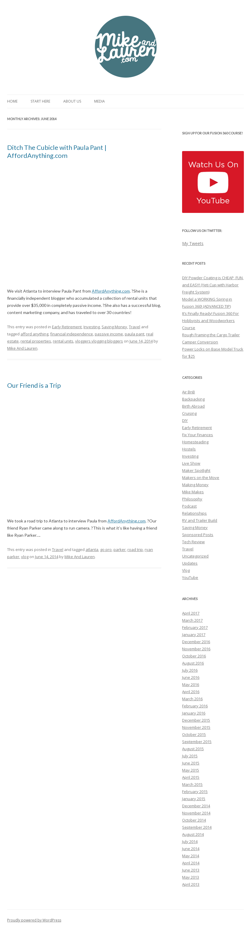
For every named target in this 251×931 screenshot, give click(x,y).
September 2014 (196, 827)
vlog (25, 556)
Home (12, 101)
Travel (134, 326)
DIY (185, 420)
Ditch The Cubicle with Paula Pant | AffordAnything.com (57, 151)
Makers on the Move (200, 477)
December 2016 (196, 641)
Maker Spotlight (196, 470)
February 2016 (195, 706)
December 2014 (196, 805)
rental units (63, 341)
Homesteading (195, 442)
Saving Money (114, 326)
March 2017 (192, 620)
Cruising (189, 413)
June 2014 (190, 848)
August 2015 (193, 748)
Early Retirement (67, 326)
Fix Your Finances (197, 434)
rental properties (35, 341)
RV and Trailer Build (199, 520)
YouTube (190, 577)
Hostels (189, 449)
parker (119, 549)
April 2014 (190, 863)
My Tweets (192, 243)
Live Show (191, 463)
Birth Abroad (193, 406)
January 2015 (193, 798)
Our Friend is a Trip (34, 385)
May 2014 (190, 855)
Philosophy (192, 499)
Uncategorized (195, 556)
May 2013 (190, 877)
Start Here (40, 101)
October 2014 (194, 820)
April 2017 (190, 613)
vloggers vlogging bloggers (99, 341)
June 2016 (190, 677)
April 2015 (190, 777)
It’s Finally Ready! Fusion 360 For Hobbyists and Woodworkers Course (210, 320)
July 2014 (190, 841)
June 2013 (190, 870)
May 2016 (190, 684)
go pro (106, 549)
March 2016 (192, 698)
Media (99, 101)
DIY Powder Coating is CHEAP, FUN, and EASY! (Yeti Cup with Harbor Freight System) (213, 285)
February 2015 (195, 791)
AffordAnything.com (111, 290)
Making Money (195, 484)
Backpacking (193, 399)
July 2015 (190, 756)
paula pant (134, 334)
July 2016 (190, 670)
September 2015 (196, 741)
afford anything (34, 334)
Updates (190, 563)
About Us (72, 101)
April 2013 (190, 884)
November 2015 (196, 727)
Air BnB (188, 392)
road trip (135, 549)
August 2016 (193, 663)
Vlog (186, 570)
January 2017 (193, 634)
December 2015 (196, 720)
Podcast (189, 506)
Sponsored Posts (197, 534)
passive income (109, 334)
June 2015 (190, 763)
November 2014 (196, 813)
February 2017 (195, 627)
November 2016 (196, 648)
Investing (91, 326)
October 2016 (194, 656)
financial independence (71, 334)
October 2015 (194, 734)
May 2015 (190, 770)
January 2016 (193, 713)
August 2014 (193, 834)
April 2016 (190, 691)
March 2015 (192, 784)
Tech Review (193, 541)
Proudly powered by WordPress (34, 920)
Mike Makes (193, 491)
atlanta (92, 549)
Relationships (194, 513)
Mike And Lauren (22, 348)
